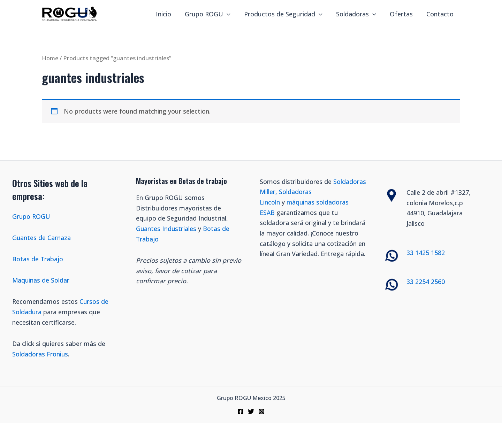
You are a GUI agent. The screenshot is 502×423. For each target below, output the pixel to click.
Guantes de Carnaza (41, 237)
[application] (231, 14)
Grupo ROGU (212, 14)
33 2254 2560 (425, 281)
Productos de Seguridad (287, 14)
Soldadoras (359, 14)
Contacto (440, 14)
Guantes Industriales (166, 228)
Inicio (169, 14)
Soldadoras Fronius (40, 353)
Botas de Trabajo (37, 258)
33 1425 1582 (425, 252)
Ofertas (402, 14)
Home (50, 58)
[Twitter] (251, 411)
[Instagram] (261, 411)
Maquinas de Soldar (42, 280)
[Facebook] (240, 411)
